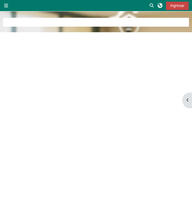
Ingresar (177, 5)
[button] (152, 5)
